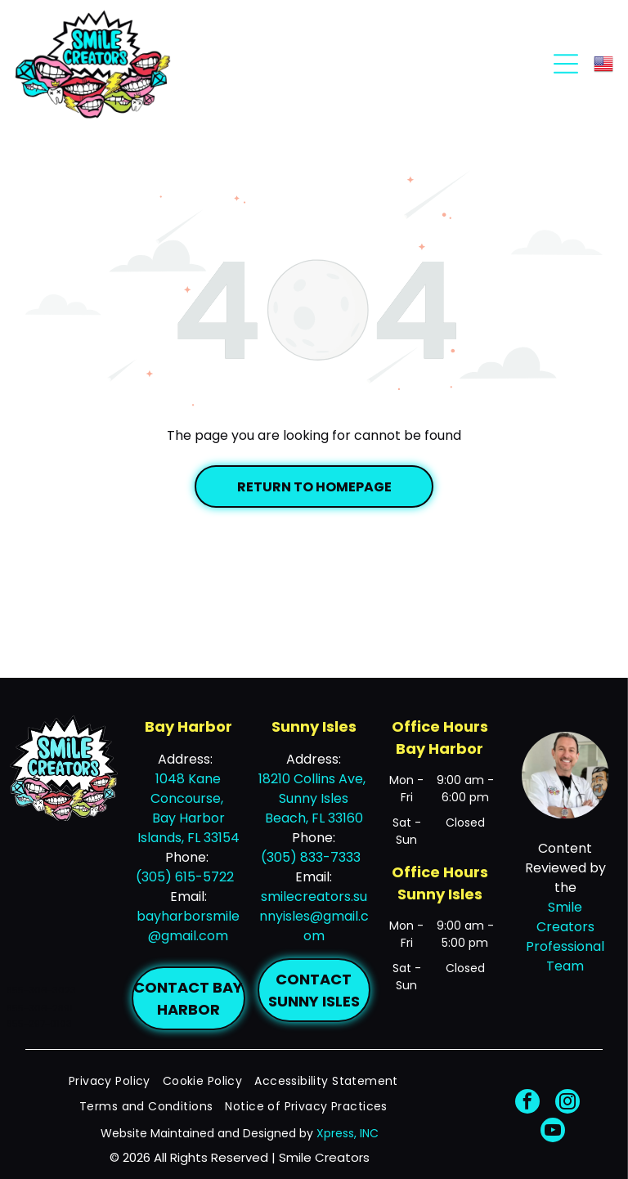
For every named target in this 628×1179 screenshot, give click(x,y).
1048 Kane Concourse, (188, 788)
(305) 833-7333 (311, 857)
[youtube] (553, 1132)
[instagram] (567, 1103)
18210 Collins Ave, (313, 778)
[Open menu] (566, 64)
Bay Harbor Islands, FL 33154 (188, 828)
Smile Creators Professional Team (565, 936)
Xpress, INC (347, 1133)
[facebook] (527, 1103)
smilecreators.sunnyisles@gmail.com (314, 916)
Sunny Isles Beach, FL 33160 (314, 808)
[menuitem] (116, 1081)
